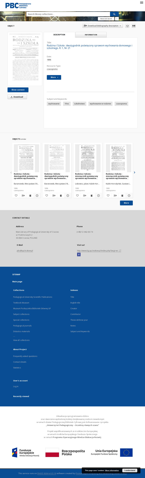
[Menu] (141, 2)
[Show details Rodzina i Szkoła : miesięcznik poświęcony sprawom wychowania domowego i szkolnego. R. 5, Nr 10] (128, 196)
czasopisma (121, 103)
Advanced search (106, 19)
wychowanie (53, 103)
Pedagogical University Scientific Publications (32, 297)
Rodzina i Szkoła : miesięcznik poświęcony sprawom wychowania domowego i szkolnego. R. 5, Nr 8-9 (87, 176)
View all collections (21, 340)
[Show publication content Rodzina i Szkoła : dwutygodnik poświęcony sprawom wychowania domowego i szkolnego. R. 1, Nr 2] (60, 196)
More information (112, 470)
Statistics (17, 367)
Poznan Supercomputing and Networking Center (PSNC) (101, 473)
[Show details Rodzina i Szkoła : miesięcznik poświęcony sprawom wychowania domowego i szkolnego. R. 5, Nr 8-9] (98, 196)
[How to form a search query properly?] (117, 19)
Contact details (19, 362)
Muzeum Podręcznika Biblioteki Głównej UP (32, 308)
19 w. (67, 103)
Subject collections (21, 314)
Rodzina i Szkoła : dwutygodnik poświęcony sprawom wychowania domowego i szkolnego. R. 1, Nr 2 (56, 176)
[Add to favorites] (127, 26)
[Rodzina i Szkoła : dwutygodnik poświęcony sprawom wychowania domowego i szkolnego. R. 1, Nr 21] (25, 59)
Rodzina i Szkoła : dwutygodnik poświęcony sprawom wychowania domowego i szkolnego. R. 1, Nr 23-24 (26, 176)
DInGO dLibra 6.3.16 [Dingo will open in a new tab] (46, 473)
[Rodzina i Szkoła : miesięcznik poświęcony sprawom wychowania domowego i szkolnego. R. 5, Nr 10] (118, 158)
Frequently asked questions (25, 356)
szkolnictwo (79, 103)
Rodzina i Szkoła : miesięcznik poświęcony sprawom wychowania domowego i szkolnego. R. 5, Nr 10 (118, 176)
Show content (18, 90)
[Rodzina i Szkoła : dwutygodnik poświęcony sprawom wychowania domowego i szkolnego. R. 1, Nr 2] (57, 158)
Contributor (75, 314)
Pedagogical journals (22, 325)
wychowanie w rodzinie (100, 103)
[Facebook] (79, 254)
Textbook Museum (21, 302)
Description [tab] (59, 35)
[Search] (114, 14)
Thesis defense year (79, 320)
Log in (16, 386)
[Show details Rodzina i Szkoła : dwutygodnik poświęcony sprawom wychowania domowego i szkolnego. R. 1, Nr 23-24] (36, 196)
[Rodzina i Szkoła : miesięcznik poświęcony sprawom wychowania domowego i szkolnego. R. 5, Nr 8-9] (87, 158)
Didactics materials (21, 331)
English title (75, 302)
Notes (73, 325)
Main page (17, 281)
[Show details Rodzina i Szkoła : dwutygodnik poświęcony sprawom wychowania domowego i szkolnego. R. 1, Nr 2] (67, 196)
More (126, 203)
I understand (129, 470)
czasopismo (52, 69)
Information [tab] (91, 35)
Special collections (21, 320)
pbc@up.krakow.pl (25, 250)
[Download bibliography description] (22, 196)
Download (16, 97)
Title (72, 297)
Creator (73, 308)
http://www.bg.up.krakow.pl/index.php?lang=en (99, 250)
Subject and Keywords (80, 331)
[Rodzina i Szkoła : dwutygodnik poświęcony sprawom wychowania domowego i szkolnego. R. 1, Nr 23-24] (26, 158)
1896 (49, 59)
